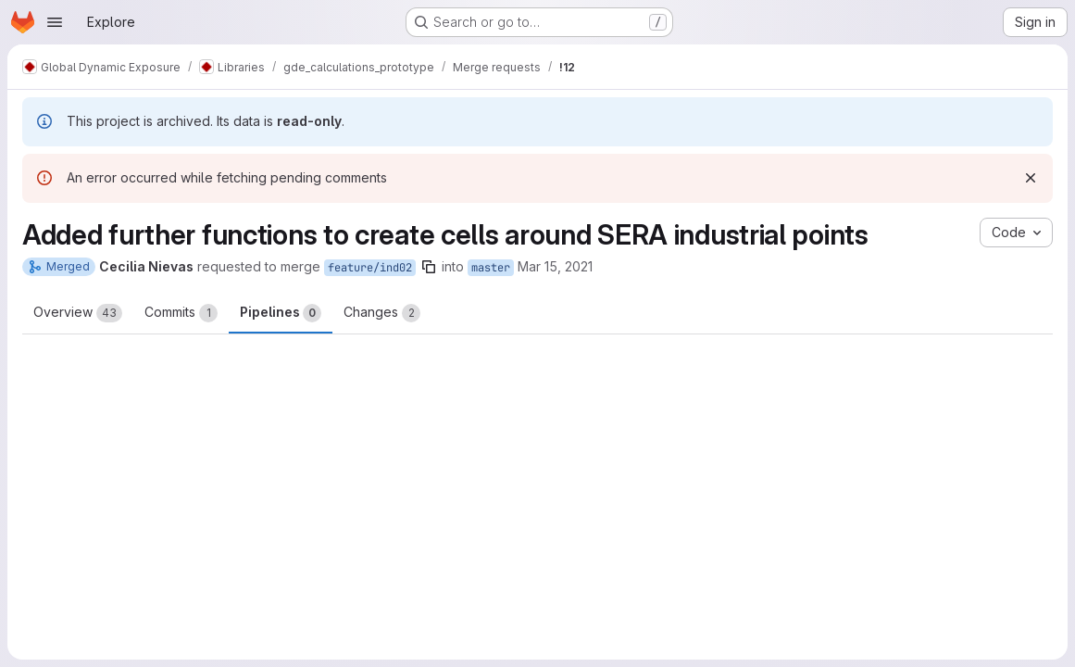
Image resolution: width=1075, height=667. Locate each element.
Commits (181, 313)
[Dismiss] (1030, 178)
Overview (77, 313)
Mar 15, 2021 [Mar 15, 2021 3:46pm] (555, 266)
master (490, 267)
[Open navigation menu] (54, 22)
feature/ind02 (370, 267)
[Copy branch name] (429, 267)
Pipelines (280, 313)
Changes (382, 313)
